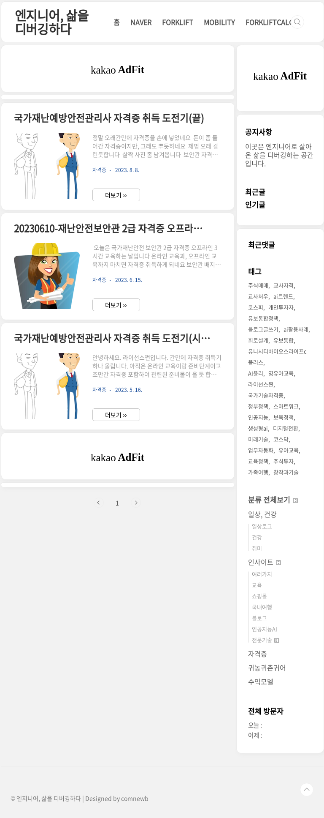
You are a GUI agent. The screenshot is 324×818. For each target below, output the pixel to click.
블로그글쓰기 (263, 329)
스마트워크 (286, 406)
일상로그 (262, 526)
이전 (99, 503)
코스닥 (281, 439)
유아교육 (288, 450)
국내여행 (262, 607)
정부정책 (258, 406)
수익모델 (260, 681)
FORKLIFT (177, 22)
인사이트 (264, 562)
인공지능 (258, 417)
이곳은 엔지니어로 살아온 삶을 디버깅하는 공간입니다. (279, 154)
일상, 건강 (262, 514)
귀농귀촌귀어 (267, 667)
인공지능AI (264, 629)
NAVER (140, 22)
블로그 (259, 618)
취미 (257, 548)
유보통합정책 (263, 318)
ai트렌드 (283, 296)
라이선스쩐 (260, 384)
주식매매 (258, 285)
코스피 (255, 307)
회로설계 (258, 340)
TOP (306, 789)
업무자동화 (260, 450)
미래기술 (258, 439)
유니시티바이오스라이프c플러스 (277, 356)
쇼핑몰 (259, 596)
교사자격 (283, 285)
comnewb (134, 798)
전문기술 (265, 640)
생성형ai (258, 428)
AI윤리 (255, 373)
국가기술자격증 (266, 395)
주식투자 (283, 461)
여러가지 (262, 574)
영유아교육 (281, 373)
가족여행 (258, 472)
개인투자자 (281, 307)
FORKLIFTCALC (269, 22)
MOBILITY (219, 22)
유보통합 (283, 340)
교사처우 (258, 296)
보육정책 (283, 417)
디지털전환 (285, 428)
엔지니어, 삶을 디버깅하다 (52, 22)
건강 (257, 537)
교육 (257, 585)
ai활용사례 (296, 329)
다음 (136, 503)
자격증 (257, 653)
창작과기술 (286, 472)
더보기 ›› (116, 195)
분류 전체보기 (273, 499)
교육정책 (258, 461)
